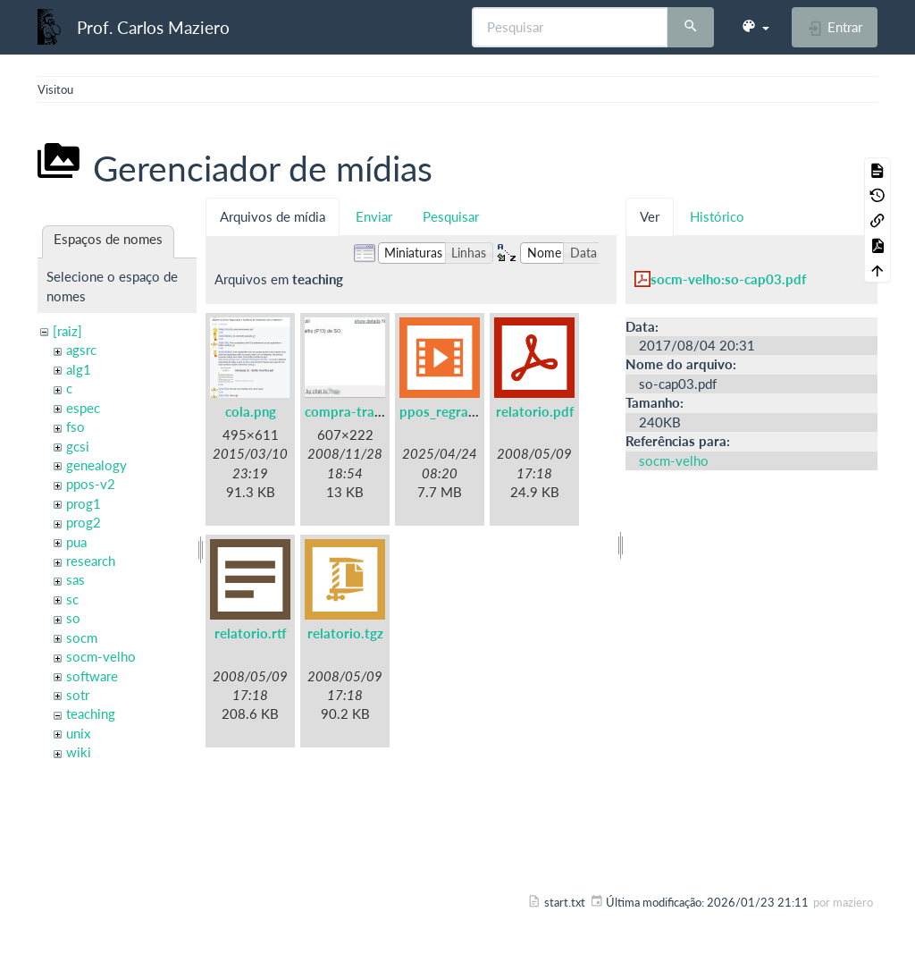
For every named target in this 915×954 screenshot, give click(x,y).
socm (81, 637)
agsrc (81, 350)
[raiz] (67, 331)
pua (76, 542)
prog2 (83, 522)
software (92, 676)
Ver (649, 216)
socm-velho (101, 656)
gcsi (77, 446)
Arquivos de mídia (272, 216)
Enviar (374, 216)
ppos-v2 (90, 484)
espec (83, 408)
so (73, 618)
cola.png (250, 411)
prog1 (83, 503)
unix (78, 733)
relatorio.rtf (250, 633)
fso (75, 426)
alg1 (78, 369)
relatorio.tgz (345, 633)
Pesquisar (451, 216)
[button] (755, 27)
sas (75, 579)
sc (72, 599)
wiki (78, 752)
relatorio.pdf (535, 411)
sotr (77, 695)
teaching (90, 713)
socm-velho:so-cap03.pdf (728, 279)
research (90, 561)
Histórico (717, 216)
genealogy (96, 465)
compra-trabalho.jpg (368, 411)
